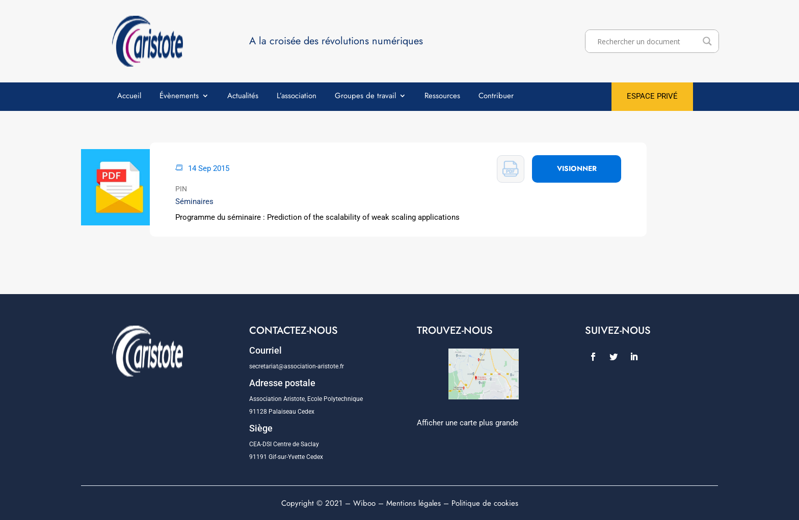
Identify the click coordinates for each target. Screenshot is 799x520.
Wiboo (364, 503)
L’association (296, 96)
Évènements (179, 96)
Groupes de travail (365, 96)
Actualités (242, 96)
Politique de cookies (484, 503)
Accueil (129, 96)
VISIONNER (577, 168)
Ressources (442, 96)
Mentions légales (413, 503)
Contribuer (496, 96)
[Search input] (647, 41)
